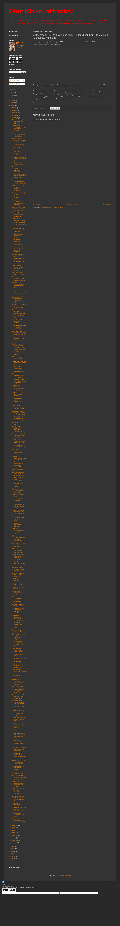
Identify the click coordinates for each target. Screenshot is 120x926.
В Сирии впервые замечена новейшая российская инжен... (19, 332)
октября (14, 115)
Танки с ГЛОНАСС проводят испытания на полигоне (19, 777)
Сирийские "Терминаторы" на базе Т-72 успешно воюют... (18, 531)
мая (13, 833)
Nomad (20, 43)
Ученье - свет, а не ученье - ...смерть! (18, 772)
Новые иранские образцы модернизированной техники (19, 292)
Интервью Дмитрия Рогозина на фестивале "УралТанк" (18, 611)
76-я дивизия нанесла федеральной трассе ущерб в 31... (19, 820)
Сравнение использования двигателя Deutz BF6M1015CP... (17, 784)
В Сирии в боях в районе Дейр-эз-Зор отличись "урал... (19, 550)
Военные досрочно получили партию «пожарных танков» (18, 278)
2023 (12, 92)
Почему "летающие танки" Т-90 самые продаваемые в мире (18, 735)
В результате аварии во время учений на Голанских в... (19, 230)
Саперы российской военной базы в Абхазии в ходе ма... (19, 512)
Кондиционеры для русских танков (18, 254)
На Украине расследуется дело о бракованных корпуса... (18, 682)
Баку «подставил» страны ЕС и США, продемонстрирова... (19, 339)
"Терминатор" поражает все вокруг (19, 676)
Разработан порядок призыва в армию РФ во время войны (18, 375)
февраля (15, 840)
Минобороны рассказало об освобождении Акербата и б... (17, 452)
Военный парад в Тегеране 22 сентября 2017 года (18, 311)
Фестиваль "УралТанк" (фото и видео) (19, 604)
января (14, 843)
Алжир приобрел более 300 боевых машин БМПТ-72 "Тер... (18, 644)
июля (14, 827)
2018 (12, 105)
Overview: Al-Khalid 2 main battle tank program (18, 394)
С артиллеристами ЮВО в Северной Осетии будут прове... (18, 518)
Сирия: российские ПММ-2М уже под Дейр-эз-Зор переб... (19, 181)
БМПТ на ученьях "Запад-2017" (17, 499)
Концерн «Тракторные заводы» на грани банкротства (18, 214)
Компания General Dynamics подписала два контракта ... (17, 202)
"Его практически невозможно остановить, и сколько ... (17, 152)
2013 (12, 854)
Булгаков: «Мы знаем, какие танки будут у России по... (18, 490)
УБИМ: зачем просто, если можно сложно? (18, 767)
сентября (15, 118)
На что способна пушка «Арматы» (18, 583)
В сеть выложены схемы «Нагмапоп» (18, 273)
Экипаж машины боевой (17, 423)
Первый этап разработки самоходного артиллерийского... (18, 242)
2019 (12, 103)
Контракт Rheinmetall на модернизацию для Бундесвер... (18, 209)
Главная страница (71, 204)
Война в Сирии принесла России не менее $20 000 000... (19, 140)
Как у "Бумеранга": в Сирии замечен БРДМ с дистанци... (18, 650)
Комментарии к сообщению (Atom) (53, 207)
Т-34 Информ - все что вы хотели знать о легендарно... (19, 660)
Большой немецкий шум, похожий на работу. (18, 121)
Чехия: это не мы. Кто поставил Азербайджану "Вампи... (18, 352)
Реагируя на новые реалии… (17, 655)
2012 (12, 856)
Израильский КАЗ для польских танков (18, 707)
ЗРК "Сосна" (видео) (18, 686)
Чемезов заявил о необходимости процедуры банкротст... (17, 249)
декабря (15, 110)
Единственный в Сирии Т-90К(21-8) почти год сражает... (19, 327)
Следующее (36, 204)
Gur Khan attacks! (41, 11)
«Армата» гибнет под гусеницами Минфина (18, 545)
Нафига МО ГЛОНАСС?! (16, 804)
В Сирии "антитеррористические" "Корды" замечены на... (19, 538)
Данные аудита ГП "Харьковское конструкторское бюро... (18, 299)
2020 (12, 100)
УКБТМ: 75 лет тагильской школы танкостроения (18, 563)
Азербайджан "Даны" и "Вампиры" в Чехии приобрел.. (19, 435)
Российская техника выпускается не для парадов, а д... (19, 145)
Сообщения (14, 80)
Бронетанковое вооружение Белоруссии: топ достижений (17, 599)
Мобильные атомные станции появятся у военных (18, 719)
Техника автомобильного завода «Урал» (17, 665)
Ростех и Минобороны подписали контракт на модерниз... (19, 175)
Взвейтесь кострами (18, 723)
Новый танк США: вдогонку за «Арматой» (17, 235)
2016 (12, 846)
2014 (12, 851)
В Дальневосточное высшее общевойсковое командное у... (18, 791)
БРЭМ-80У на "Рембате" (16, 579)
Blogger (68, 875)
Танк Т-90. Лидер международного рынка (18, 814)
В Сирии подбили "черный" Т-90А (17, 357)
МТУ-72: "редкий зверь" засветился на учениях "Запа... (18, 441)
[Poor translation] (12, 890)
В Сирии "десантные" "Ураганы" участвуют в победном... (18, 636)
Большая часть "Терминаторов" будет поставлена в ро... (18, 285)
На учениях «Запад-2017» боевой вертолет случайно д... (18, 388)
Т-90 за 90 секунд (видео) (17, 587)
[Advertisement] (75, 185)
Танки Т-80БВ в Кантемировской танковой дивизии (18, 407)
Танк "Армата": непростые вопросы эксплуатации (19, 671)
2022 (12, 95)
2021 (12, 98)
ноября (14, 112)
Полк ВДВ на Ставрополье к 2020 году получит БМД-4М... (19, 128)
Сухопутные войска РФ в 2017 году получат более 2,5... (19, 158)
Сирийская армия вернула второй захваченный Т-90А (18, 345)
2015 (12, 848)
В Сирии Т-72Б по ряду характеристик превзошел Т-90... (19, 809)
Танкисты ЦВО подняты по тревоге (19, 219)
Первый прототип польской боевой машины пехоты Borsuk (18, 713)
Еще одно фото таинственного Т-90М (17, 592)
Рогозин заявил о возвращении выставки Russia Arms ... (17, 625)
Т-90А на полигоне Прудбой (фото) (17, 163)
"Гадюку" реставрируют (19, 469)
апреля (14, 835)
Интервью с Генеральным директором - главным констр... (18, 618)
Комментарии (15, 84)
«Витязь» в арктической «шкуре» (16, 524)
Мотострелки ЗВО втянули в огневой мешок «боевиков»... (19, 412)
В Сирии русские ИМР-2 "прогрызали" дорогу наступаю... (19, 702)
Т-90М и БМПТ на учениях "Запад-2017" (17, 479)
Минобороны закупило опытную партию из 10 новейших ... (19, 749)
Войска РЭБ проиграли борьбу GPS (19, 630)
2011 (12, 859)
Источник (36, 103)
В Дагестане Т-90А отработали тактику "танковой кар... (18, 485)
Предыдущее (107, 204)
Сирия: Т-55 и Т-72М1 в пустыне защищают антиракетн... (18, 188)
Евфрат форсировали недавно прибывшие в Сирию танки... (19, 381)
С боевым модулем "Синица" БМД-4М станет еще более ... (19, 473)
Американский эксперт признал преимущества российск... (19, 195)
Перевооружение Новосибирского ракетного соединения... (17, 169)
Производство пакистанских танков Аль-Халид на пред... (19, 459)
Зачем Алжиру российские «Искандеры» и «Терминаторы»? (18, 429)
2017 (12, 108)
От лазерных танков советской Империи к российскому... (18, 134)
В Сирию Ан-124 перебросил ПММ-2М (17, 321)
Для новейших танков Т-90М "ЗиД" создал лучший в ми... (19, 224)
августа (14, 825)
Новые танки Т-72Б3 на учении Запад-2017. (18, 465)
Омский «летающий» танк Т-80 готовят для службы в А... (18, 696)
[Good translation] (5, 890)
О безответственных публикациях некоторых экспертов (18, 557)
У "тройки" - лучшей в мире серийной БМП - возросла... (19, 691)
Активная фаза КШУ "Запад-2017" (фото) (19, 445)
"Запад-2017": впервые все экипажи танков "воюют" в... (19, 362)
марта (14, 838)
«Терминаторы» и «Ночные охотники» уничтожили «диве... (19, 418)
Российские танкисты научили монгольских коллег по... (18, 728)
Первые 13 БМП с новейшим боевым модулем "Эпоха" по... (18, 743)
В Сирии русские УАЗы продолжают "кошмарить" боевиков (19, 401)
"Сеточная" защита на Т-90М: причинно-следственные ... (18, 569)
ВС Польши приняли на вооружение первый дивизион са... (18, 798)
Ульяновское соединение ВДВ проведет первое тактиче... (18, 505)
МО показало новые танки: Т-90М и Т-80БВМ (18, 574)
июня (14, 830)
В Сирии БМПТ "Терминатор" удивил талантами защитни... (18, 756)
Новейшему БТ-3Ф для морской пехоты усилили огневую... (19, 762)
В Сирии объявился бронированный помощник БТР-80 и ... (19, 261)
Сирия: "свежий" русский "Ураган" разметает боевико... (18, 268)
